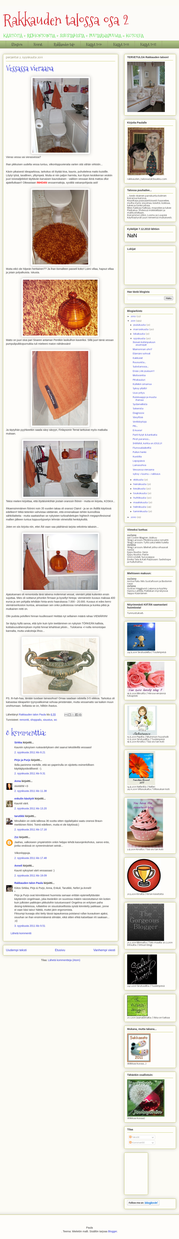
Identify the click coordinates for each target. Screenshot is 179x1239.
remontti (24, 719)
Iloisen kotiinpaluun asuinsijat (144, 343)
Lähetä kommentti (21, 933)
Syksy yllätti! (140, 388)
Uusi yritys (139, 393)
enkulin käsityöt (24, 798)
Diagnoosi (138, 413)
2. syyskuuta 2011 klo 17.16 (30, 829)
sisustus (48, 719)
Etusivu (17, 44)
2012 (133, 316)
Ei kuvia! (137, 430)
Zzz (16, 837)
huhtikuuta (140, 498)
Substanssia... (141, 367)
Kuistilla (137, 457)
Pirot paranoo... (141, 439)
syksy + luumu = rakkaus (146, 474)
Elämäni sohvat (141, 354)
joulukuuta (139, 325)
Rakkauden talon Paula (28, 882)
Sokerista (138, 408)
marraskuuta (141, 329)
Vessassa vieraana (143, 470)
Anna (17, 781)
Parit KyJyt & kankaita (145, 435)
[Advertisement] (145, 1172)
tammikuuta (140, 511)
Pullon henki (139, 452)
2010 (134, 517)
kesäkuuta (139, 489)
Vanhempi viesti (104, 950)
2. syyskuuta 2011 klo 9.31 (29, 773)
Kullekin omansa (142, 384)
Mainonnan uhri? (142, 349)
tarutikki (19, 816)
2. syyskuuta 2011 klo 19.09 (30, 875)
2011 (133, 321)
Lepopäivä (139, 461)
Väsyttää (138, 417)
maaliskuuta (140, 502)
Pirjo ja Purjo (22, 759)
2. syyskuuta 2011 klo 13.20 (30, 808)
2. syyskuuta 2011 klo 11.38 (30, 790)
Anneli (18, 865)
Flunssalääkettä (142, 448)
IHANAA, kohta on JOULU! (147, 443)
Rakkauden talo (64, 44)
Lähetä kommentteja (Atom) (64, 960)
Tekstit (134, 1137)
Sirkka (18, 742)
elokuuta (138, 480)
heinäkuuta (140, 484)
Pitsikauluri (139, 380)
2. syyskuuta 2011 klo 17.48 (30, 857)
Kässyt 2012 (148, 44)
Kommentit (137, 1143)
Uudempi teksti (16, 950)
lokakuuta (139, 334)
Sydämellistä (140, 404)
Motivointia (139, 375)
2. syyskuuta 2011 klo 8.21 (29, 752)
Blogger (112, 1231)
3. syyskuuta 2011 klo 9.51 (29, 925)
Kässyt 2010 (94, 44)
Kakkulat (138, 358)
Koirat (38, 44)
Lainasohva (139, 465)
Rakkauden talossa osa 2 (66, 20)
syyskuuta (139, 338)
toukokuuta (140, 493)
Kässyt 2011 (121, 44)
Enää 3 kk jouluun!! (144, 371)
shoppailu (36, 719)
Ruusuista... (139, 362)
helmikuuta (140, 507)
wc (55, 719)
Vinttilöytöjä (140, 422)
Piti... (135, 426)
